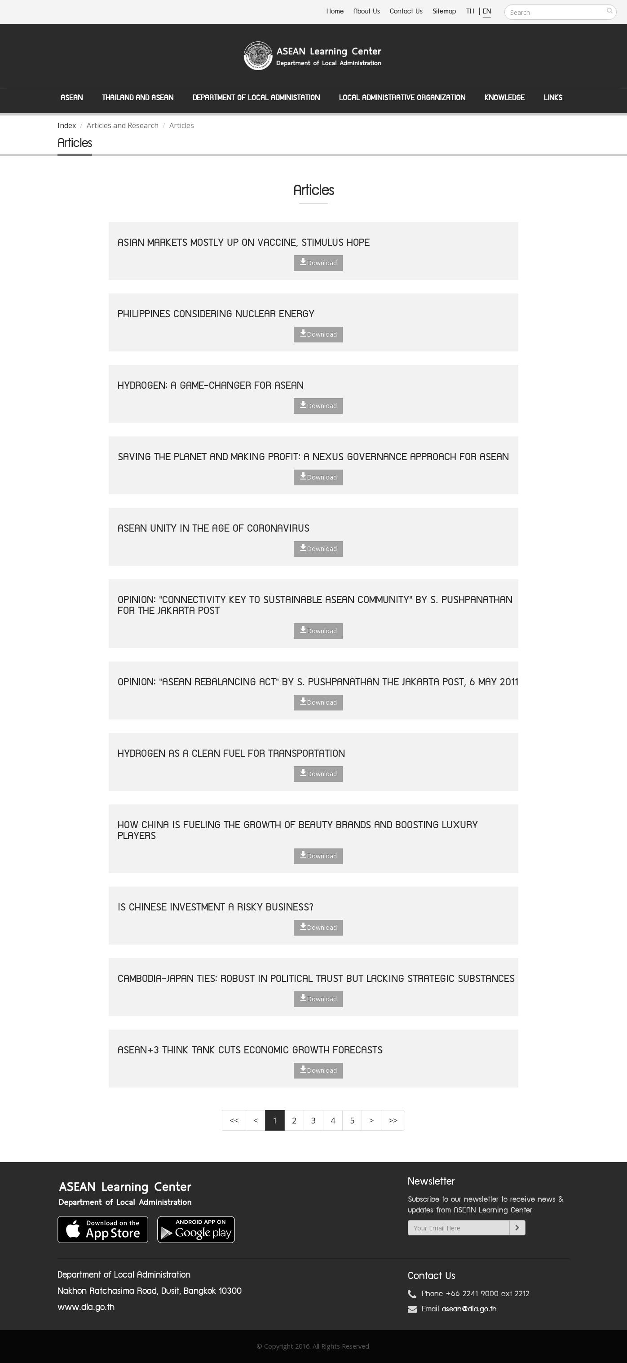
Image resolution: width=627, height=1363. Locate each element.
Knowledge (505, 98)
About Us (366, 11)
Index (66, 125)
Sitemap (444, 11)
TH (471, 11)
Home (335, 11)
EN (487, 11)
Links (553, 98)
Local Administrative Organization (402, 98)
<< (234, 1120)
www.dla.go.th (86, 1307)
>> (393, 1120)
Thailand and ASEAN (137, 98)
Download (318, 262)
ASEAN (72, 98)
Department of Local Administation (256, 98)
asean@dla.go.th (469, 1309)
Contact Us (406, 11)
